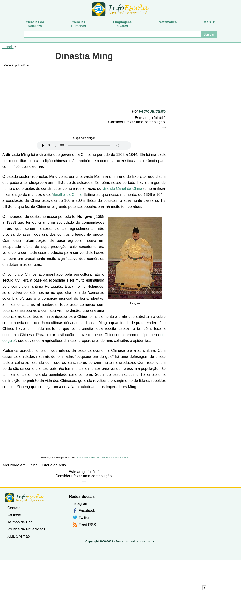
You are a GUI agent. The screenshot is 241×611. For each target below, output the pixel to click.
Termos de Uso (20, 522)
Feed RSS (87, 525)
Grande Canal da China (122, 188)
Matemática (168, 22)
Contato (13, 508)
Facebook (87, 511)
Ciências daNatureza (35, 24)
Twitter (84, 518)
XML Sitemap (18, 536)
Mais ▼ (209, 22)
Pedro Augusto (152, 111)
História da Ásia (53, 465)
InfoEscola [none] (24, 497)
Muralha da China (67, 195)
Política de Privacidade (26, 529)
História (7, 47)
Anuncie (14, 515)
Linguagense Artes (122, 24)
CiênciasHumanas (78, 24)
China (33, 465)
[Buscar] (112, 34)
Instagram (80, 504)
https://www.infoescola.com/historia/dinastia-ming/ (102, 457)
